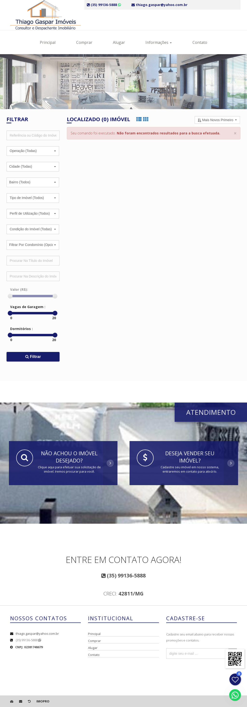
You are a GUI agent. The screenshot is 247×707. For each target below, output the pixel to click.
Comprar (84, 42)
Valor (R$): (19, 289)
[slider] (10, 296)
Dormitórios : (21, 328)
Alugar (119, 42)
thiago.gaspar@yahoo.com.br (37, 633)
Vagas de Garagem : (27, 306)
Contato (199, 42)
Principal (47, 42)
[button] (33, 151)
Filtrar (33, 357)
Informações (158, 42)
